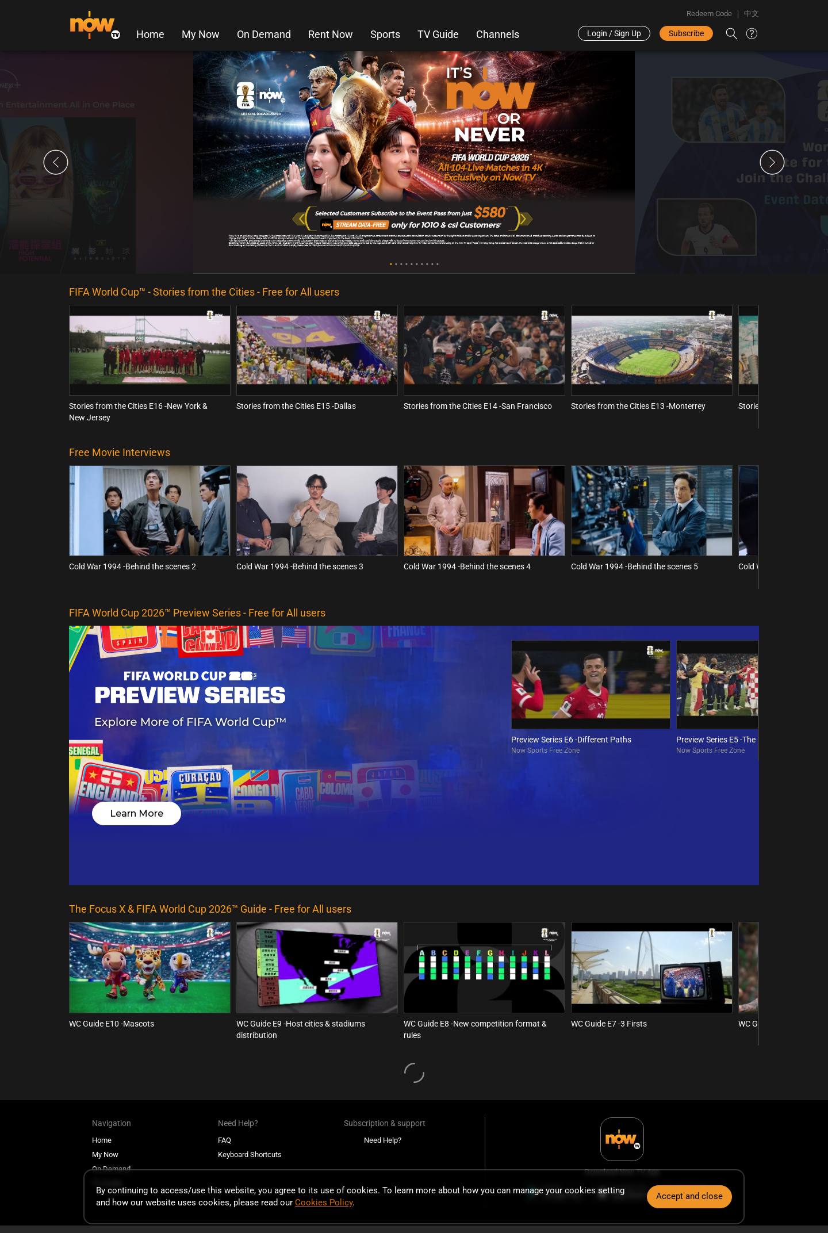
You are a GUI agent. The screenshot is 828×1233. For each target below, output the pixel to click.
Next (772, 164)
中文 (751, 13)
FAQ (224, 1043)
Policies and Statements (362, 1139)
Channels (497, 34)
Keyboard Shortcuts (250, 1058)
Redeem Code (709, 13)
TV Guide (437, 34)
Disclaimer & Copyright (278, 1139)
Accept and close (689, 1196)
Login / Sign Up (614, 33)
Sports (385, 34)
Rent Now (330, 34)
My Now (200, 34)
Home (150, 34)
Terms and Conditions (197, 1139)
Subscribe (686, 33)
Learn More (143, 752)
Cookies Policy (323, 1202)
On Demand (263, 34)
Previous (55, 164)
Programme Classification (111, 1139)
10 (437, 266)
